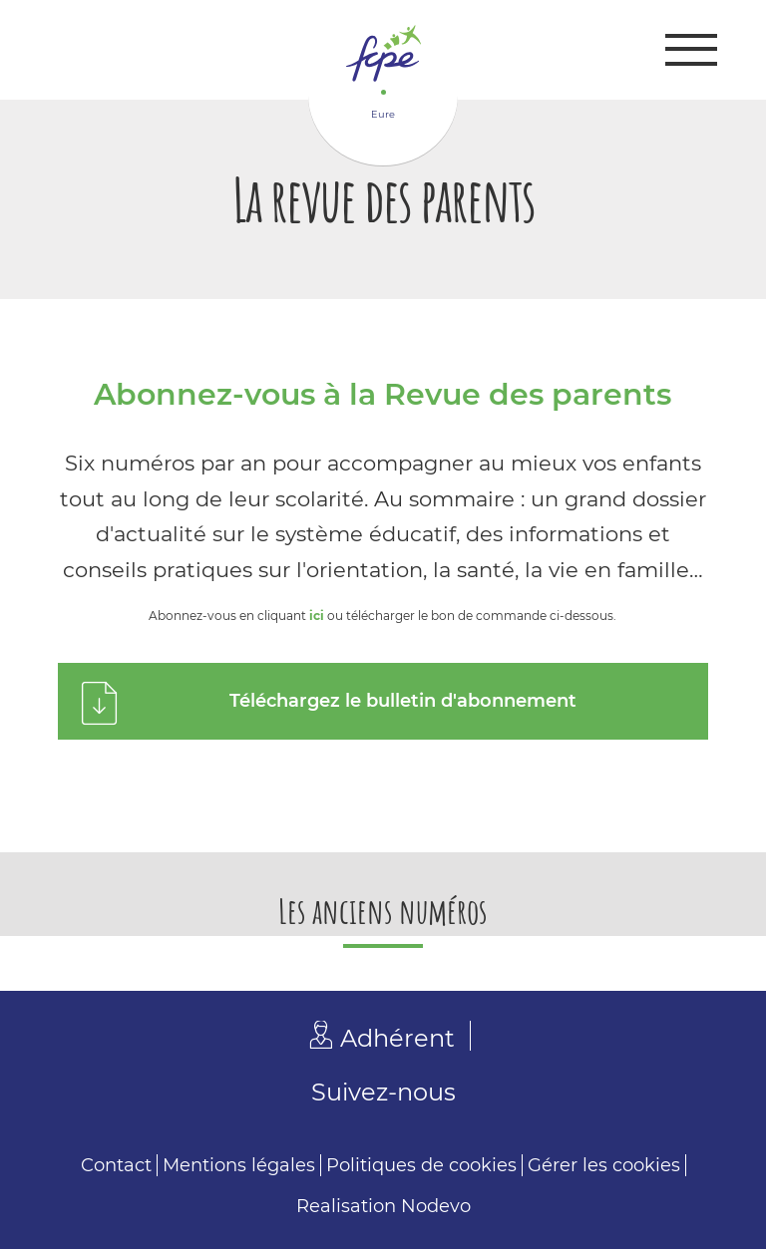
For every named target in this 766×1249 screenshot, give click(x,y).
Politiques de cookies (421, 1165)
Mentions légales (239, 1165)
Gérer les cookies (604, 1165)
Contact (116, 1165)
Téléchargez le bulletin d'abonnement (402, 701)
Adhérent (397, 1038)
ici (316, 615)
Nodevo (436, 1206)
